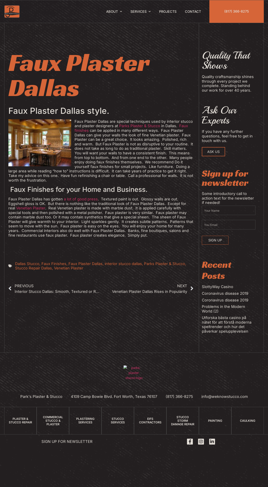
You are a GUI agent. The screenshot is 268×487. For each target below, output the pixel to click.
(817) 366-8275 (236, 11)
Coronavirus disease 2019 (225, 293)
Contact (193, 11)
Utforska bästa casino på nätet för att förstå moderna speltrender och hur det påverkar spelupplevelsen (226, 324)
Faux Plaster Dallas (85, 263)
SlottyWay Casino (217, 287)
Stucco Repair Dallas (33, 268)
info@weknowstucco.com (224, 396)
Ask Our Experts (219, 115)
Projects (168, 11)
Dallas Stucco (27, 263)
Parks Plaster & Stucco (139, 126)
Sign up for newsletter (67, 441)
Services (140, 11)
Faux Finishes (53, 263)
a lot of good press (81, 199)
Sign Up (215, 240)
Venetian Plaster (30, 208)
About (114, 11)
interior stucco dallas (123, 263)
